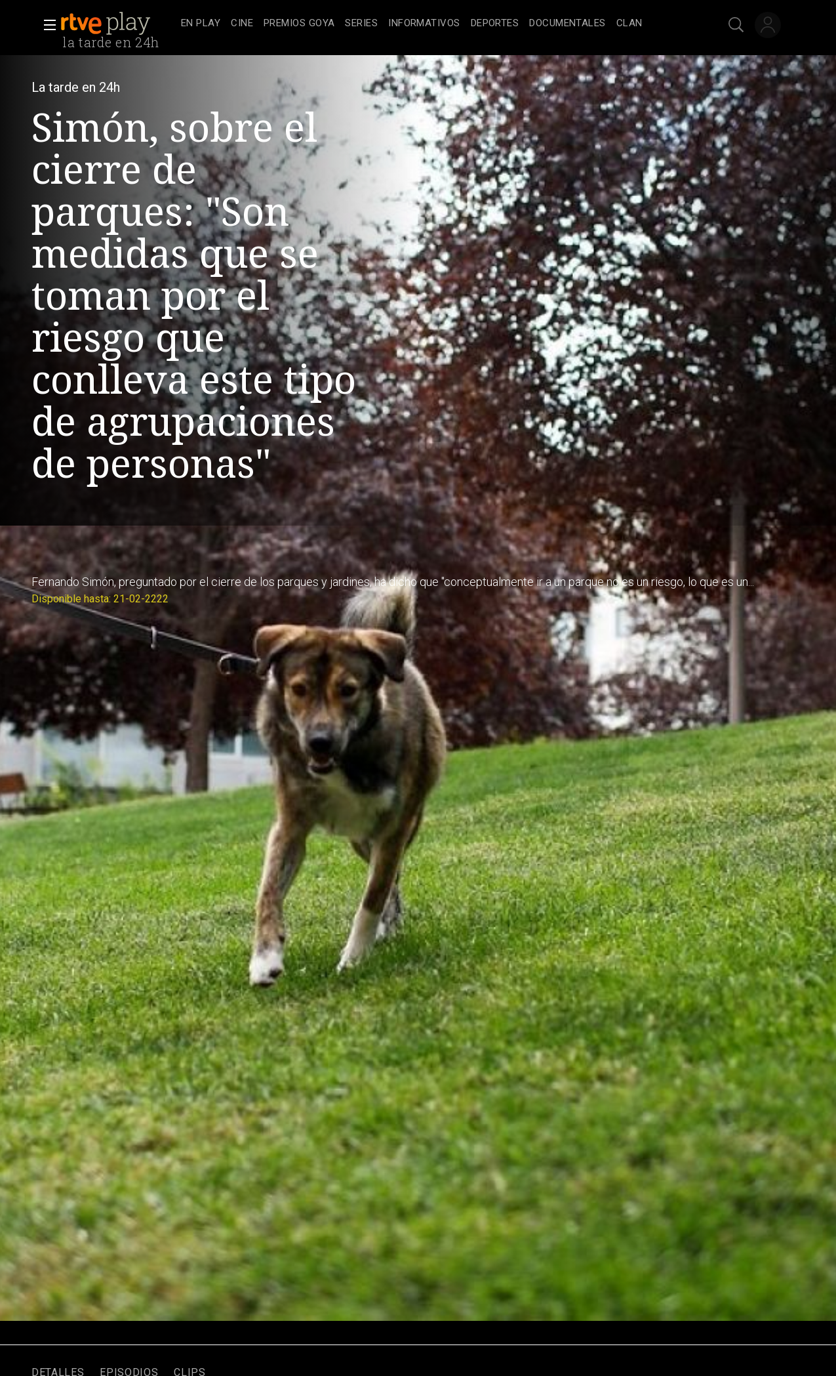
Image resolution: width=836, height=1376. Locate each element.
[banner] (118, 23)
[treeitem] (200, 23)
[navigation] (432, 23)
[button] (45, 24)
